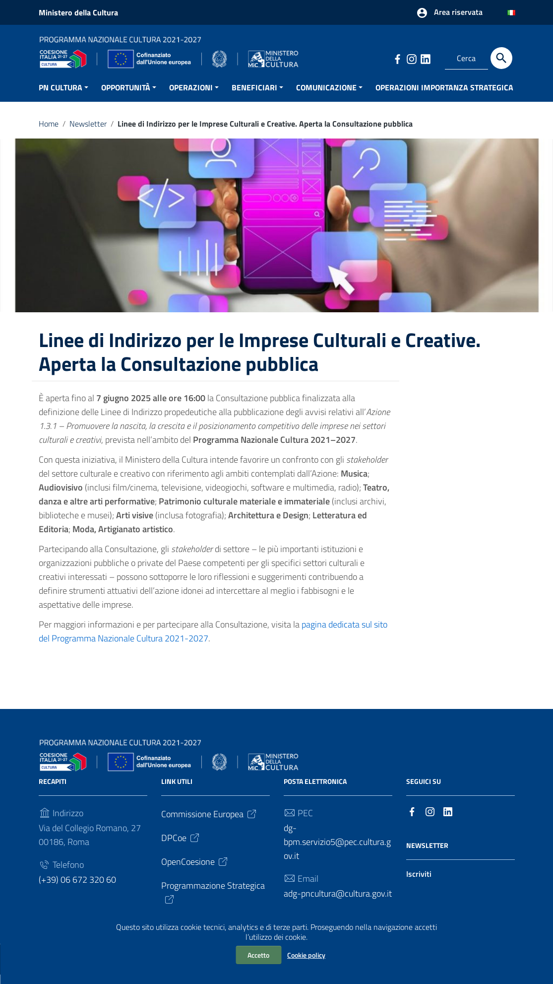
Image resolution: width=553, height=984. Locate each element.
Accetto (258, 955)
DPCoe (181, 847)
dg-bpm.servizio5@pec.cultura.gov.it (337, 851)
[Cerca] (501, 58)
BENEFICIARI (254, 97)
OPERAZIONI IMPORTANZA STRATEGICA (444, 97)
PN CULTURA (60, 97)
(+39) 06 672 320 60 (77, 889)
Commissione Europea (209, 824)
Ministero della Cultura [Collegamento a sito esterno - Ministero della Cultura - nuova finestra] (78, 12)
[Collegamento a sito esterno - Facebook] (397, 58)
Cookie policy (306, 955)
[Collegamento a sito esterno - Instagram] (411, 58)
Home (49, 133)
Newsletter (88, 133)
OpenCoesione (195, 871)
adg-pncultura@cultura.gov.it (338, 903)
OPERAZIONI (191, 97)
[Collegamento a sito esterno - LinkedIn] (425, 58)
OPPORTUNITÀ (125, 97)
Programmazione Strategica (213, 902)
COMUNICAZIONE (326, 97)
